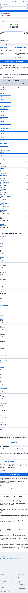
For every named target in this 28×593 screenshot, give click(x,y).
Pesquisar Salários (14, 11)
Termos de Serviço (15, 492)
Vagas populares (21, 581)
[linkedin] (26, 575)
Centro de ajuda (4, 581)
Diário (12, 21)
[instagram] (19, 575)
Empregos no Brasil (21, 582)
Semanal (7, 21)
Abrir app (25, 1)
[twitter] (23, 575)
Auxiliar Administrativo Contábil (21, 47)
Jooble (7, 591)
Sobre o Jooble (3, 579)
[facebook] (16, 575)
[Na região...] (14, 7)
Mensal (3, 21)
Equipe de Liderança (4, 583)
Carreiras (2, 587)
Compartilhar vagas (13, 579)
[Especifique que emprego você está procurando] (14, 4)
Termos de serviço (21, 584)
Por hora (16, 21)
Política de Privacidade (7, 492)
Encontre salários (21, 588)
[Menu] (1, 1)
